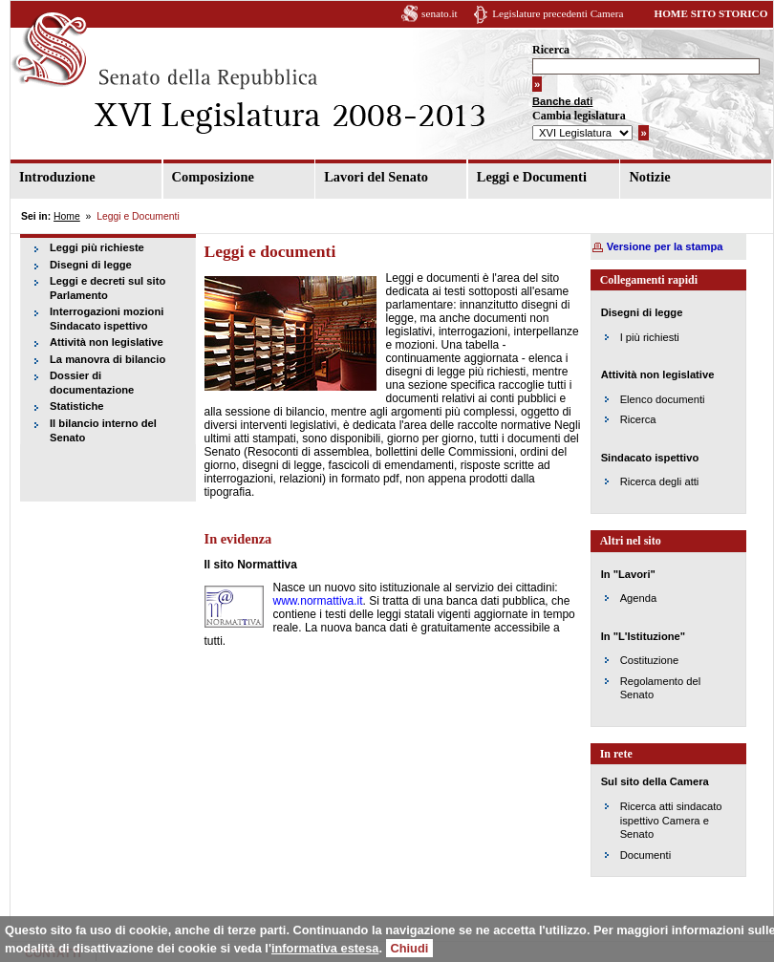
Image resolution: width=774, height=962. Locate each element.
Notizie (649, 176)
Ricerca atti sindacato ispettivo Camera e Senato (671, 820)
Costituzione (649, 660)
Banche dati (562, 101)
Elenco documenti (662, 399)
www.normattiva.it (318, 601)
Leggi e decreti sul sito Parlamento (107, 288)
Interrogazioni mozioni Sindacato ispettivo (106, 318)
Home (67, 216)
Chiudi (410, 948)
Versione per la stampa (665, 246)
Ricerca (551, 49)
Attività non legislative (106, 342)
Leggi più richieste (97, 247)
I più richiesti (649, 337)
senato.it (439, 13)
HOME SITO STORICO (710, 13)
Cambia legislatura (579, 115)
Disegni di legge (91, 264)
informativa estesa (324, 948)
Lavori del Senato (376, 176)
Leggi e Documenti (532, 176)
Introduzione (57, 176)
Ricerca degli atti (659, 481)
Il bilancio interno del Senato (103, 430)
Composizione (213, 176)
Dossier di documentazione (92, 382)
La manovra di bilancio (107, 359)
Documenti (645, 855)
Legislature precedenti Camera (557, 13)
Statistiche (77, 406)
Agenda (638, 598)
